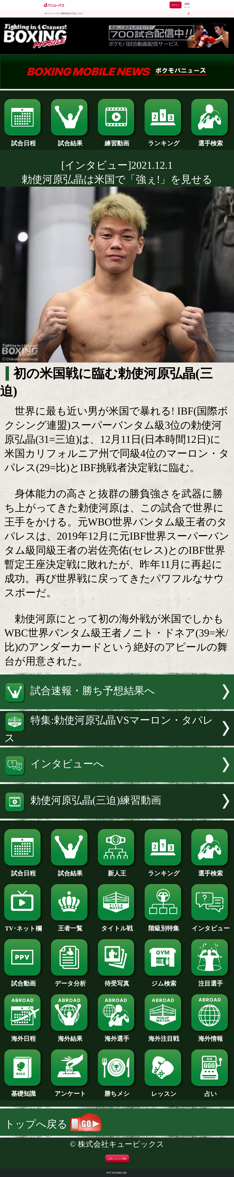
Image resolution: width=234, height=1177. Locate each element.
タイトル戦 (117, 925)
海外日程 (23, 1035)
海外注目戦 (164, 1035)
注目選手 (210, 980)
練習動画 (117, 140)
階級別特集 (164, 925)
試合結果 (70, 140)
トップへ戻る (52, 1124)
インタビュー (210, 925)
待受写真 (117, 980)
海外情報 (210, 1035)
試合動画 (23, 980)
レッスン (164, 1091)
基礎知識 (23, 1090)
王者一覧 (70, 925)
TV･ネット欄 (23, 925)
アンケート (70, 1090)
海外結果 (70, 1035)
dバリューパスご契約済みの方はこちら (64, 13)
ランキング (164, 140)
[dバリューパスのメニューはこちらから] (187, 5)
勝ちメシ (117, 1090)
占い (210, 1091)
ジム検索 (164, 980)
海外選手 (117, 1035)
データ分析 (70, 980)
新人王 (117, 870)
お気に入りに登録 (117, 1158)
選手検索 (210, 140)
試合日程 (23, 140)
